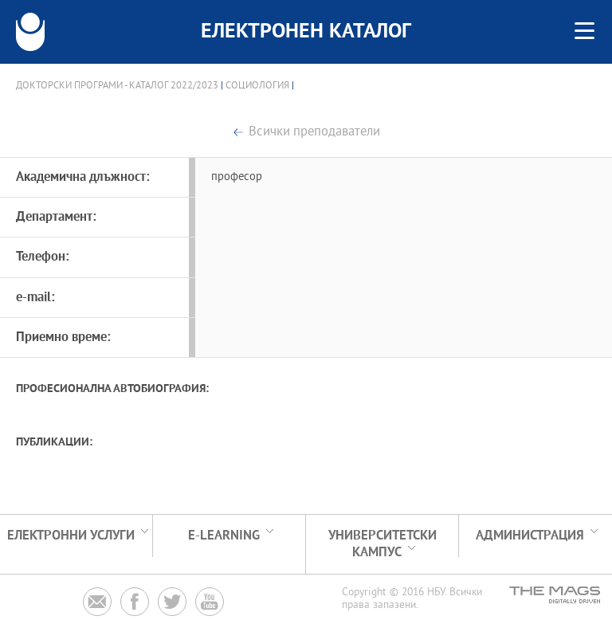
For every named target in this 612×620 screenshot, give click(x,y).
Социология (257, 86)
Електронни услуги (71, 536)
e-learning (224, 536)
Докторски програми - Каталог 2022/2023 (117, 86)
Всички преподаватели (314, 132)
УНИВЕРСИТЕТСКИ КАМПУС (382, 544)
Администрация (530, 536)
